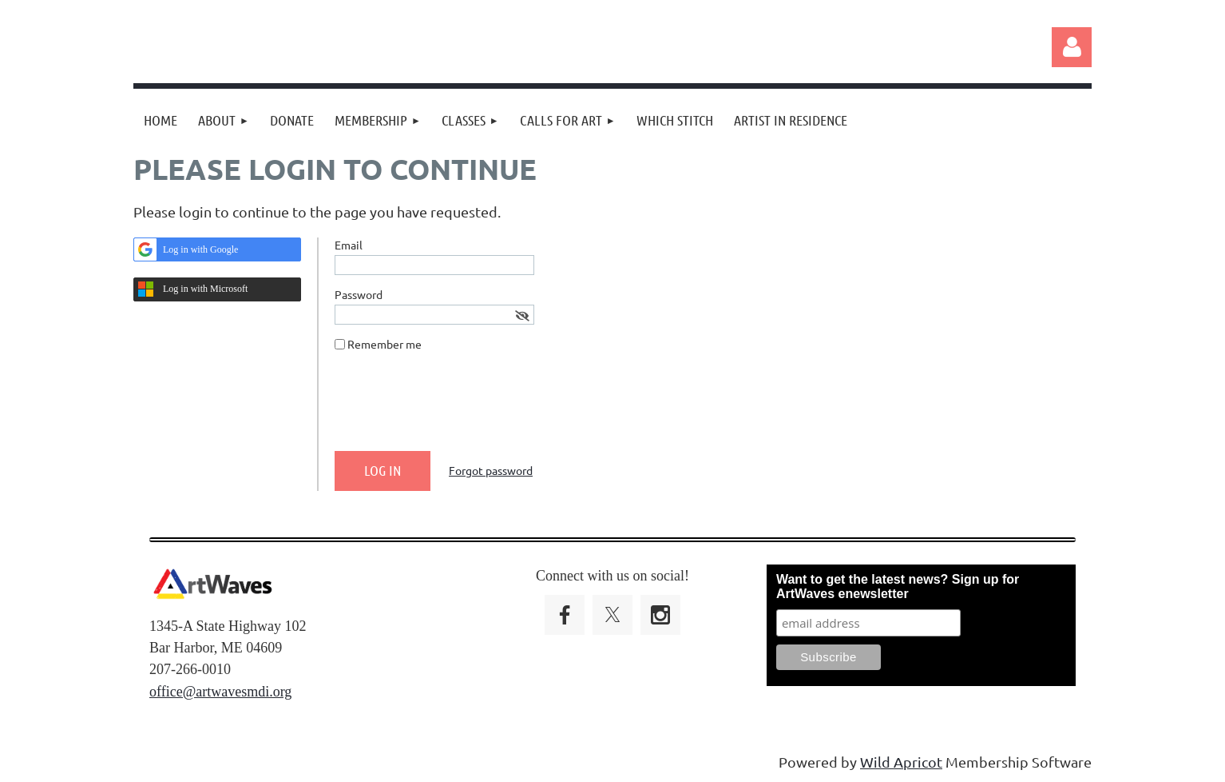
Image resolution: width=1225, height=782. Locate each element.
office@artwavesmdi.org (220, 692)
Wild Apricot (901, 761)
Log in (1072, 47)
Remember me (384, 344)
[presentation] (456, 408)
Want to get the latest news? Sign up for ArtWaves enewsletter (897, 586)
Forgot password (491, 470)
